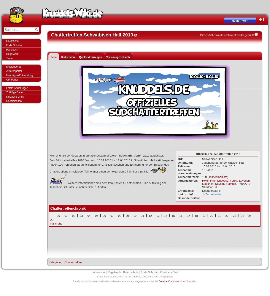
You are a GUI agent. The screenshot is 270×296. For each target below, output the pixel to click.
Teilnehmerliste (217, 177)
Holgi (205, 180)
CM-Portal (12, 79)
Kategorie (55, 262)
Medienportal (13, 66)
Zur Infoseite (213, 194)
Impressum (99, 272)
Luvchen (244, 180)
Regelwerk (12, 53)
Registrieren (240, 20)
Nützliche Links (15, 96)
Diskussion (68, 57)
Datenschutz (130, 272)
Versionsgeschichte (118, 57)
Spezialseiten (14, 101)
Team (9, 58)
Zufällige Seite (14, 92)
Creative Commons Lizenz (172, 281)
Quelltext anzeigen (90, 57)
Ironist (233, 180)
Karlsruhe (56, 223)
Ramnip (231, 183)
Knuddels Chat (169, 272)
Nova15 (220, 183)
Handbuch (12, 49)
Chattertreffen (73, 262)
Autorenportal (14, 71)
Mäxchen (208, 183)
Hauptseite (12, 41)
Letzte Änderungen (17, 88)
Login (262, 19)
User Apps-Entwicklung (19, 75)
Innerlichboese (219, 180)
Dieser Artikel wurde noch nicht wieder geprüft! (227, 35)
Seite (54, 57)
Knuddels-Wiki (72, 14)
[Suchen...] (18, 29)
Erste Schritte (14, 45)
